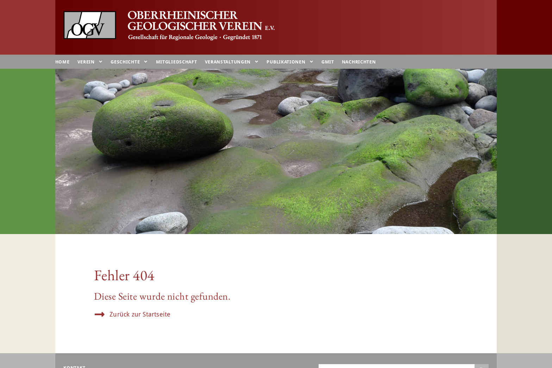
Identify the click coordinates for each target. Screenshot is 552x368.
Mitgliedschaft (176, 62)
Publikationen (290, 61)
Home (62, 62)
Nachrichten (359, 62)
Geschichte (129, 61)
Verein (90, 61)
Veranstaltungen (232, 61)
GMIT (327, 62)
